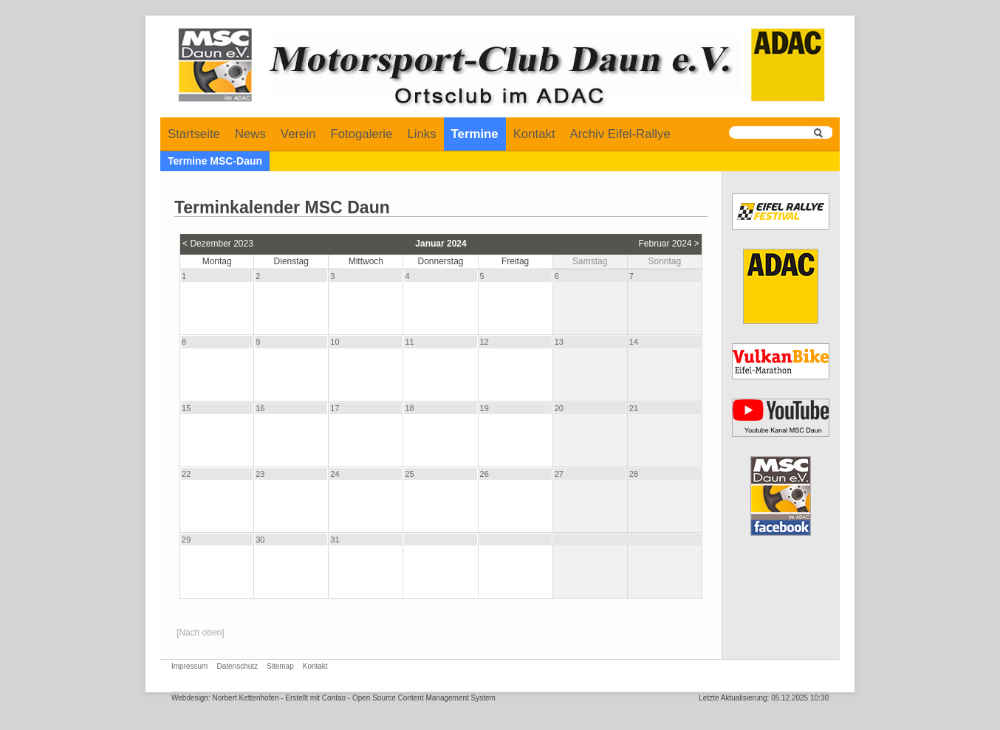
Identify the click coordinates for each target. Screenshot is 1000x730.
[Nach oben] (201, 632)
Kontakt (534, 134)
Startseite (194, 134)
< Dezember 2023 (217, 243)
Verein (298, 134)
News (250, 134)
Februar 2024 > (668, 243)
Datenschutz (237, 666)
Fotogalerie (361, 134)
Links (421, 134)
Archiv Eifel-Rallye (620, 134)
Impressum (189, 666)
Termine (475, 134)
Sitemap (280, 666)
